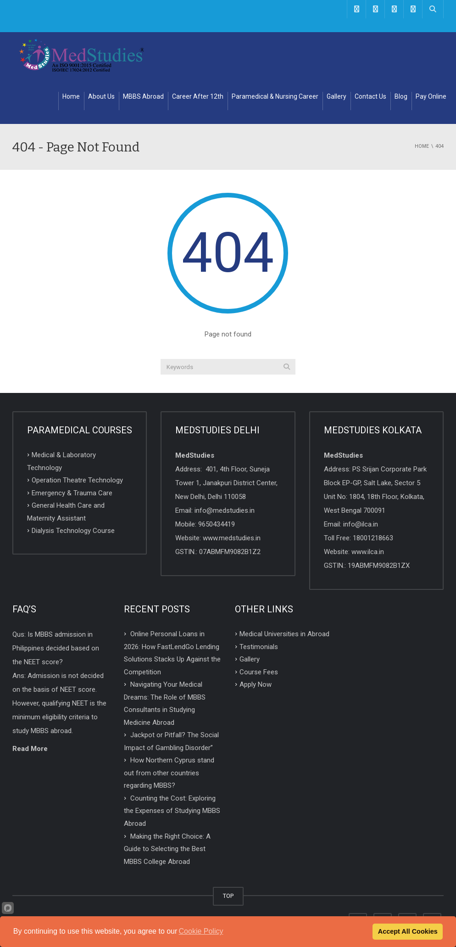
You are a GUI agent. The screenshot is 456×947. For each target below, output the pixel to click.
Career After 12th (197, 96)
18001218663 (373, 538)
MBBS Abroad (143, 96)
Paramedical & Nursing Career (275, 96)
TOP (228, 895)
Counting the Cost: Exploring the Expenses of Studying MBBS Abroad (172, 810)
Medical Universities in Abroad (284, 634)
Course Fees (258, 671)
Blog (401, 96)
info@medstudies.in (225, 510)
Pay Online (431, 96)
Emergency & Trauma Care (72, 492)
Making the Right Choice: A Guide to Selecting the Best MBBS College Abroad (167, 848)
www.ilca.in (367, 552)
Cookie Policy (201, 931)
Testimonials (258, 646)
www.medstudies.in (232, 538)
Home (71, 96)
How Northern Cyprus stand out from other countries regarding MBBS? (169, 773)
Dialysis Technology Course (73, 531)
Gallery (336, 96)
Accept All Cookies (408, 931)
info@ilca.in (360, 524)
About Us (101, 96)
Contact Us (370, 96)
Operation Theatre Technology (77, 480)
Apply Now (255, 684)
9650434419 (216, 524)
